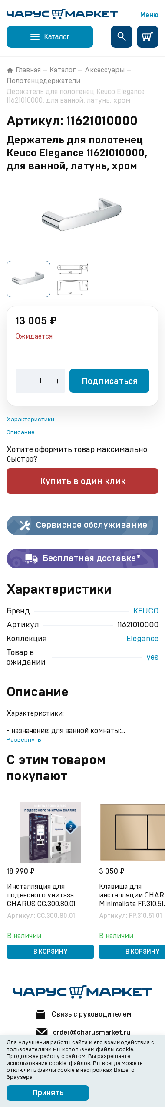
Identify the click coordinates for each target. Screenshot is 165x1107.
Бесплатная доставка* (83, 558)
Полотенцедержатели (43, 80)
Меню (149, 15)
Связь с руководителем (82, 1014)
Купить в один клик (82, 481)
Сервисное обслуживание (82, 525)
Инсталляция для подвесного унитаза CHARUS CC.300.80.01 (41, 895)
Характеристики (30, 419)
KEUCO (145, 611)
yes (152, 658)
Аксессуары (105, 70)
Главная (24, 70)
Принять (48, 1093)
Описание (21, 432)
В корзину (50, 952)
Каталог (63, 70)
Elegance (142, 639)
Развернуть (24, 740)
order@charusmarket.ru (82, 1032)
